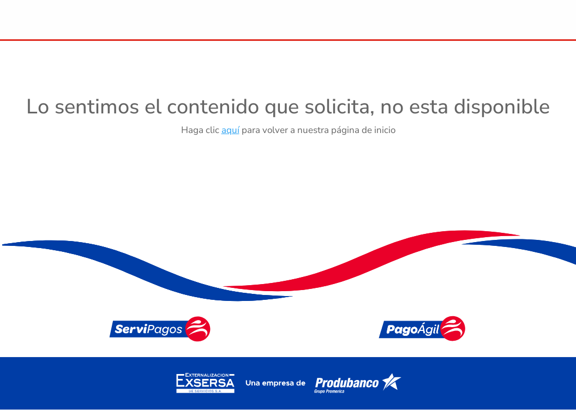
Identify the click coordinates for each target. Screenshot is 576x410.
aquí (230, 130)
